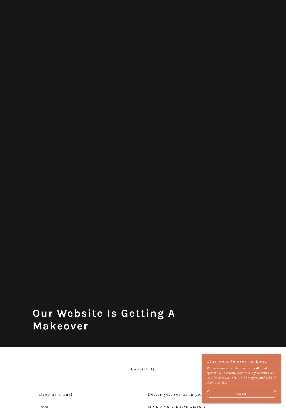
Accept (241, 393)
